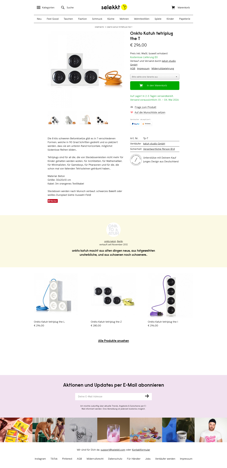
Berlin (120, 241)
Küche (110, 19)
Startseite (99, 27)
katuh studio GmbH (154, 143)
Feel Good (52, 19)
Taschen (68, 19)
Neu (39, 19)
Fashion (82, 19)
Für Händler (134, 459)
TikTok (54, 459)
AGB (79, 459)
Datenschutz (115, 459)
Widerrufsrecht (95, 459)
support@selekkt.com (113, 450)
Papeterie (184, 19)
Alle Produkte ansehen (113, 341)
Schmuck (97, 19)
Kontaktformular (141, 450)
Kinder (170, 19)
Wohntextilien (141, 19)
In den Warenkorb (157, 85)
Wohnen (124, 19)
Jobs (148, 459)
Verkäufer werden (165, 459)
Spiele (158, 19)
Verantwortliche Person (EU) (159, 149)
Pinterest (67, 459)
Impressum (186, 459)
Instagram (40, 459)
